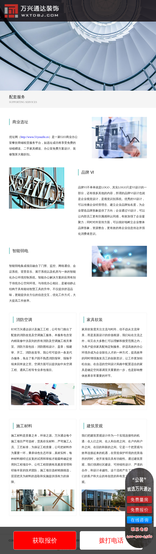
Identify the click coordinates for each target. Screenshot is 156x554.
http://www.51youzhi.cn (35, 136)
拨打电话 (111, 540)
